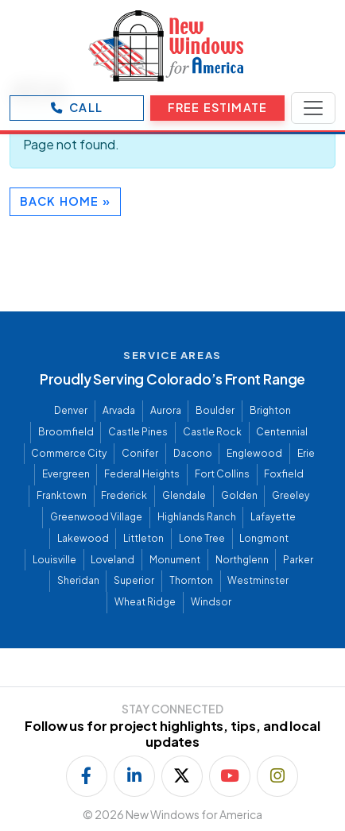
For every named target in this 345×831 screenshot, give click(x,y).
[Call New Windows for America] (77, 108)
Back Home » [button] (65, 201)
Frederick (124, 495)
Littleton (143, 538)
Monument (174, 560)
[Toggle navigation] (313, 108)
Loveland (112, 560)
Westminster (258, 580)
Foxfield (284, 474)
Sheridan (78, 580)
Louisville (54, 560)
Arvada (119, 410)
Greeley (290, 495)
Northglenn (242, 560)
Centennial (282, 432)
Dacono (192, 453)
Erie (306, 453)
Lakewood (83, 538)
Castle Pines (138, 432)
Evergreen (66, 474)
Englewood (254, 453)
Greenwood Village (96, 517)
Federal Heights (142, 474)
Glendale (184, 495)
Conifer (140, 453)
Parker (298, 560)
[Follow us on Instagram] (277, 776)
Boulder (215, 410)
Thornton (191, 580)
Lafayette (273, 517)
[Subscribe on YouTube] (229, 776)
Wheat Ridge (145, 602)
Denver (70, 410)
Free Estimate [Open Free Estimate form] (217, 107)
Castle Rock (212, 432)
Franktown (62, 495)
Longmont (264, 538)
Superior (134, 580)
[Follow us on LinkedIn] (134, 776)
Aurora (165, 410)
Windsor (211, 602)
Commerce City (69, 453)
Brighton (270, 410)
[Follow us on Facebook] (86, 776)
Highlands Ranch (196, 517)
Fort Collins (222, 474)
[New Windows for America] (166, 46)
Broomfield (66, 432)
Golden (239, 495)
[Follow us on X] (182, 776)
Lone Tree (202, 538)
